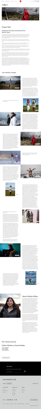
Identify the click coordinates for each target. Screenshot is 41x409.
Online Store (37, 1)
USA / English (9, 383)
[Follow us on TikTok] (12, 399)
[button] (37, 383)
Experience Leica (7, 1)
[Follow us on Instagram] (7, 399)
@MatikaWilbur (7, 347)
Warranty (15, 403)
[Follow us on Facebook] (10, 399)
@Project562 (6, 348)
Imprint (4, 403)
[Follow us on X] (14, 399)
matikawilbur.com (6, 350)
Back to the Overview (6, 357)
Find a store (33, 1)
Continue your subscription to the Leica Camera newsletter (24, 371)
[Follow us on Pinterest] (16, 399)
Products (3, 1)
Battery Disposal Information (21, 403)
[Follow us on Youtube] (9, 399)
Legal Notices (11, 403)
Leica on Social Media (34, 399)
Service (16, 1)
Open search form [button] (30, 1)
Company (12, 1)
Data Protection (7, 403)
